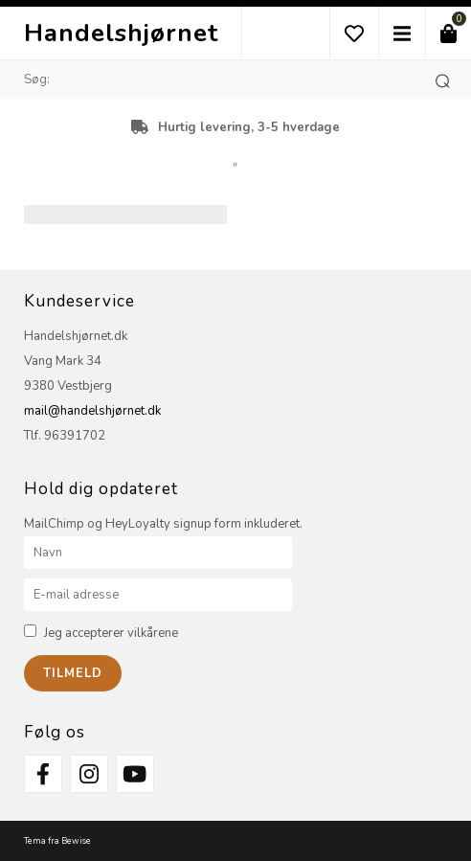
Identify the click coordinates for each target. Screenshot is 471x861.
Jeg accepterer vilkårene (111, 633)
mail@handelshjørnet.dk (92, 410)
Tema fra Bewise (57, 841)
